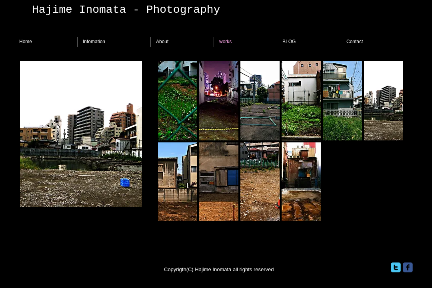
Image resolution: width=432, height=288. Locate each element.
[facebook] (408, 267)
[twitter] (396, 267)
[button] (177, 100)
